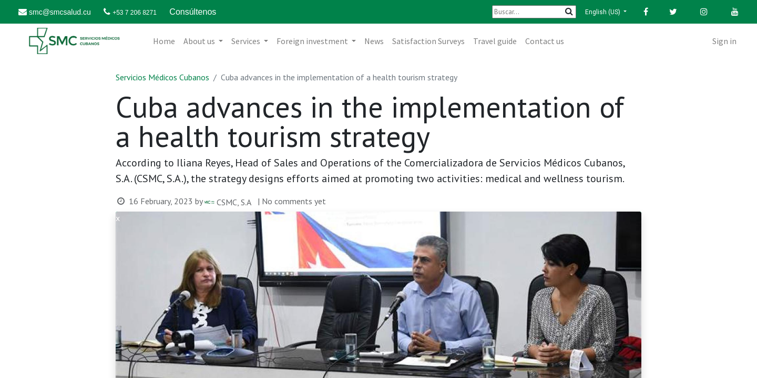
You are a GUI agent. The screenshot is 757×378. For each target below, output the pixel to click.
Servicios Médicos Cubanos (162, 77)
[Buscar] (534, 11)
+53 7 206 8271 (134, 12)
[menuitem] (164, 40)
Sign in (724, 41)
